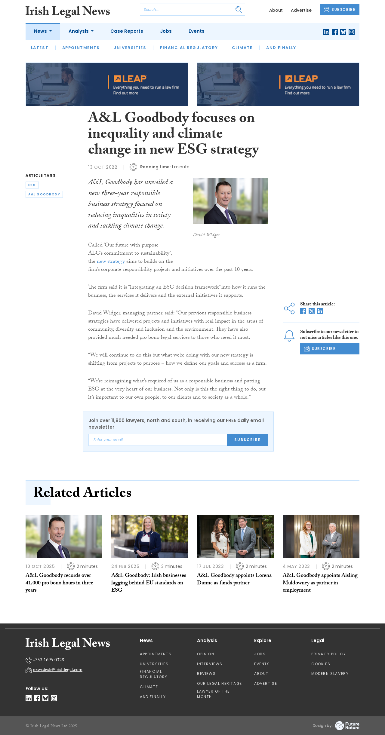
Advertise (301, 10)
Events (197, 31)
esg (32, 185)
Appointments (81, 48)
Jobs (166, 31)
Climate (242, 48)
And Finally (281, 48)
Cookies (320, 663)
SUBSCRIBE (339, 9)
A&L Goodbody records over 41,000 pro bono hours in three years (59, 583)
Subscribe (247, 439)
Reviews (206, 673)
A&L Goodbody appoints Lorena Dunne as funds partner (234, 579)
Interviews (210, 663)
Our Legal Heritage (219, 683)
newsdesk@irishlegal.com (57, 670)
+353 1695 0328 (48, 661)
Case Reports (126, 31)
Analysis (79, 31)
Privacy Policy (328, 654)
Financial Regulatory (189, 48)
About (276, 10)
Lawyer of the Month (213, 694)
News (41, 31)
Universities (129, 48)
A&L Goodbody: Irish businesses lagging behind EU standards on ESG (148, 583)
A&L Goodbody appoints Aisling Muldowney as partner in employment (320, 583)
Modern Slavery (330, 673)
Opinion (205, 654)
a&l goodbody (44, 194)
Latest (40, 48)
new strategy (111, 262)
